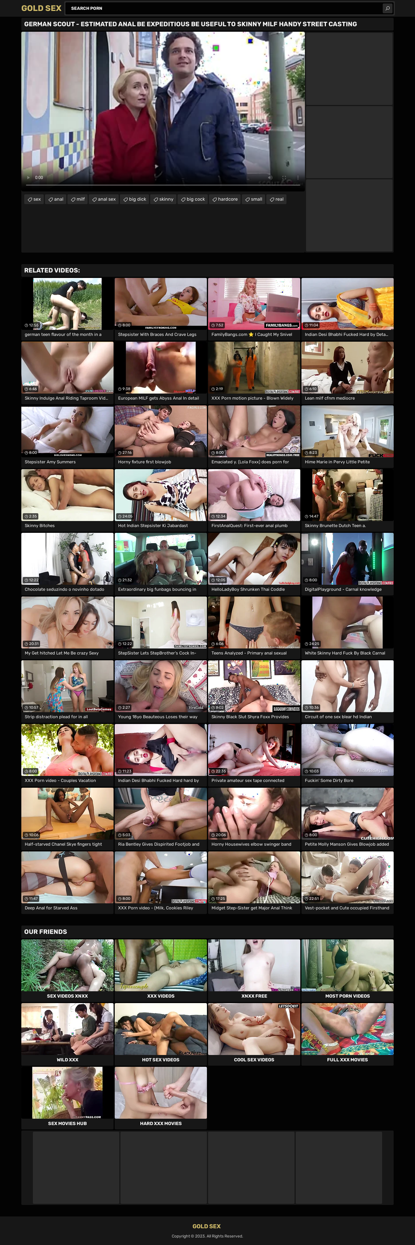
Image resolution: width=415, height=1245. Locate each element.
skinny (166, 199)
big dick (137, 199)
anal (58, 199)
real (280, 199)
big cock (196, 199)
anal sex (107, 199)
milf (81, 199)
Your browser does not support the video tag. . (163, 111)
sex (37, 199)
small (256, 199)
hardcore (228, 199)
